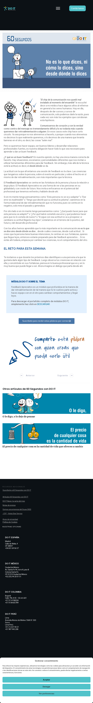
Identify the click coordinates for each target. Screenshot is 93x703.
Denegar (46, 687)
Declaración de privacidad (55, 699)
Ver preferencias (46, 693)
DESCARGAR (43, 304)
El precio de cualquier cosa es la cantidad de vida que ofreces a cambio (46, 436)
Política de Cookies (10, 522)
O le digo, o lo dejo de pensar (46, 406)
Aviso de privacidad (10, 519)
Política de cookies (34, 699)
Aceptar (46, 680)
